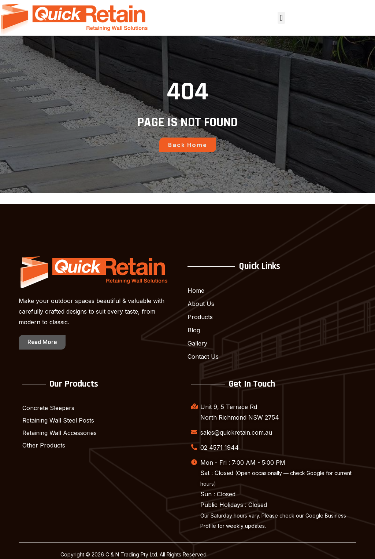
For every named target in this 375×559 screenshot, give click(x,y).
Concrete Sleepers (48, 408)
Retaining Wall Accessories (59, 432)
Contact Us (203, 356)
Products (200, 317)
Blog (194, 330)
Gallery (197, 343)
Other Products (43, 445)
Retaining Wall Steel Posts (58, 420)
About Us (201, 303)
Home (196, 290)
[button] (281, 18)
